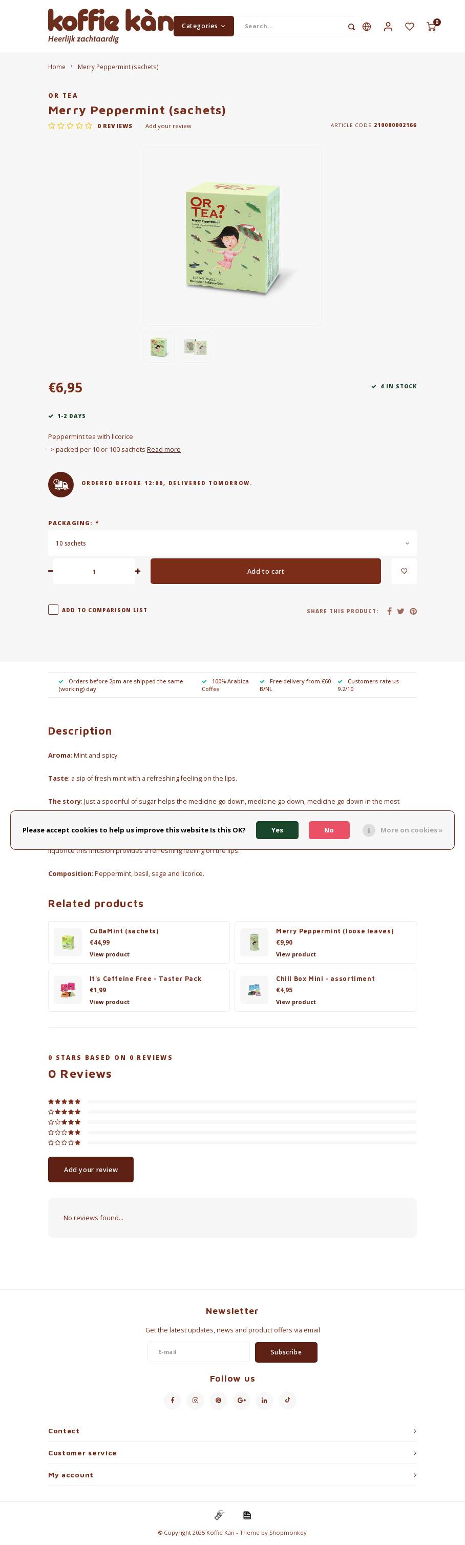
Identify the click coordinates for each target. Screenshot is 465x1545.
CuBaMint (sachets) (124, 934)
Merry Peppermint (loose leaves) (334, 934)
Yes (277, 829)
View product (110, 957)
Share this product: (342, 614)
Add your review (168, 129)
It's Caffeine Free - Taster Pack (146, 982)
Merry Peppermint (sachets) (118, 70)
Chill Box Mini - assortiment (325, 982)
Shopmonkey (288, 1535)
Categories (204, 27)
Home (57, 70)
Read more (164, 453)
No (329, 829)
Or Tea (63, 99)
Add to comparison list (104, 613)
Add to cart (266, 574)
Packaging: (73, 526)
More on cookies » (412, 829)
